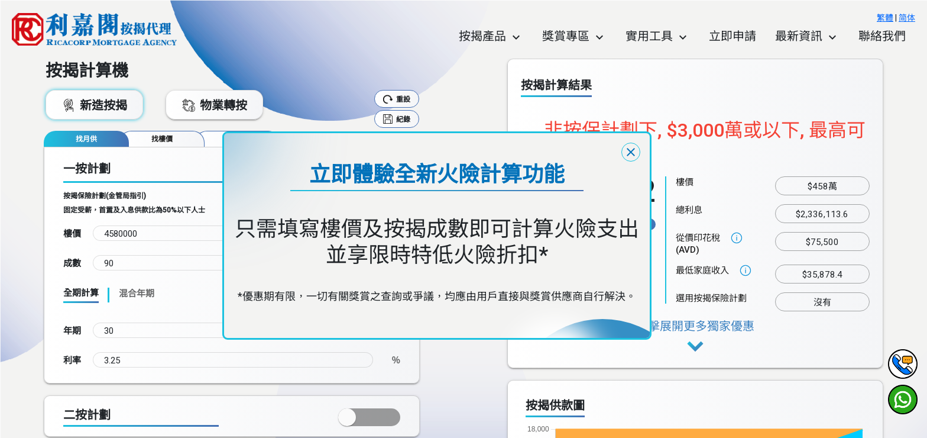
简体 (907, 17)
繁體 (885, 17)
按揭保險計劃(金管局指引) (104, 196)
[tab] (86, 139)
